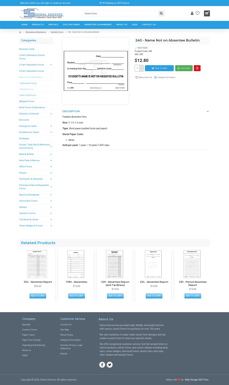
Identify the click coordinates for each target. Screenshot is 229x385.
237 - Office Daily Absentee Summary (37, 284)
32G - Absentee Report (76, 282)
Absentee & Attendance (36, 32)
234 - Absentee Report (193, 282)
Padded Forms (57, 32)
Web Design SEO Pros (196, 379)
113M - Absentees (115, 282)
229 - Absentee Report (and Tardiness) (154, 284)
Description (71, 111)
